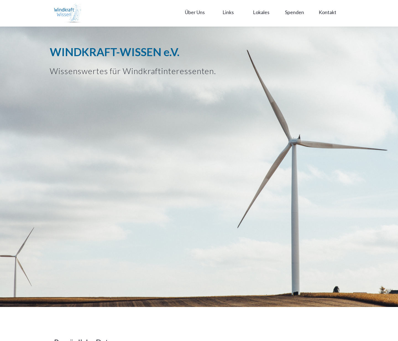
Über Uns (195, 12)
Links (228, 12)
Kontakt (327, 12)
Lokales (261, 12)
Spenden (294, 12)
